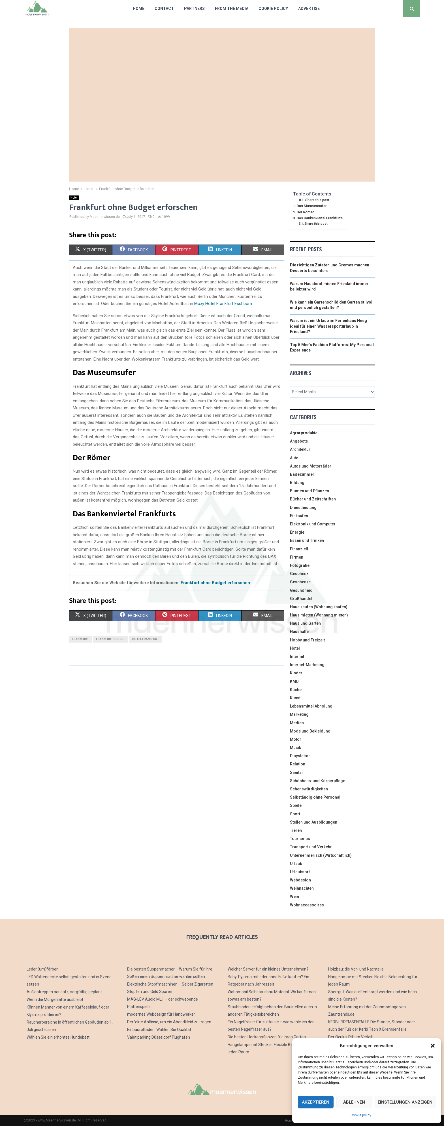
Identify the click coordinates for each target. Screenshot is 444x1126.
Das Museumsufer (311, 206)
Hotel (74, 197)
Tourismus (300, 838)
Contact (164, 8)
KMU (294, 681)
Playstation (300, 756)
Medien (297, 723)
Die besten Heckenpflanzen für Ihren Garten (267, 1037)
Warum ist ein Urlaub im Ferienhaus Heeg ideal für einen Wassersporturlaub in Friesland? (328, 326)
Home (138, 8)
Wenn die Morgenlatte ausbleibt (55, 999)
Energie (297, 532)
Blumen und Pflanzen (309, 491)
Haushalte (299, 631)
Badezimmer (302, 474)
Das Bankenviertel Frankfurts (320, 218)
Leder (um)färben (43, 969)
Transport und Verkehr (311, 847)
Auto (294, 458)
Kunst (295, 698)
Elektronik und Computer (313, 524)
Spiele (296, 805)
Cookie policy (361, 1115)
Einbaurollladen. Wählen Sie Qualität (159, 1029)
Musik (295, 747)
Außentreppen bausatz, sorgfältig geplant (64, 992)
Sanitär (296, 772)
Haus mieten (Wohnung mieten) (319, 615)
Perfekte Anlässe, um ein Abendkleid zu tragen (169, 1022)
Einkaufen (299, 515)
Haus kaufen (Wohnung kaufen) (318, 607)
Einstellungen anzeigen (405, 1102)
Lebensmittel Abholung (311, 706)
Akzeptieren (315, 1102)
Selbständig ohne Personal (315, 797)
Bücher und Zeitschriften (313, 499)
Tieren (296, 830)
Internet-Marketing (307, 664)
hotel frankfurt (145, 639)
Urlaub (296, 863)
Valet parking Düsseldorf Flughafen (158, 1037)
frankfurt (80, 639)
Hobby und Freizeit (307, 640)
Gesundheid (301, 590)
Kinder (296, 673)
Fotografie (299, 565)
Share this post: (317, 200)
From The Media (231, 8)
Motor (295, 739)
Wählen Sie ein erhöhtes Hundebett (58, 1037)
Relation (297, 764)
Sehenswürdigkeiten (309, 789)
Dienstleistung (303, 507)
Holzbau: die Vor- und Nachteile (356, 969)
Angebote (299, 441)
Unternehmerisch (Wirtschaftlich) (321, 855)
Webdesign (300, 880)
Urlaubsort (300, 872)
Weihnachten (302, 888)
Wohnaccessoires (307, 905)
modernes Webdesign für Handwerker (161, 1014)
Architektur (300, 449)
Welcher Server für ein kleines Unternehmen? (268, 969)
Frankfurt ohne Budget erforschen (215, 582)
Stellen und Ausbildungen (313, 822)
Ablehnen (354, 1102)
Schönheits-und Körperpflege (317, 780)
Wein (294, 896)
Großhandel (301, 598)
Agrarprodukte (303, 433)
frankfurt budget (110, 639)
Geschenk (299, 573)
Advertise (309, 8)
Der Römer (305, 212)
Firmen (296, 557)
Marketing (299, 714)
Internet (297, 656)
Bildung (297, 482)
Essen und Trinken (307, 540)
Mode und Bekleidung (310, 731)
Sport (295, 814)
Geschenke (300, 582)
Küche (296, 689)
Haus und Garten (305, 623)
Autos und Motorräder (310, 466)
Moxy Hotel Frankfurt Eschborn (223, 303)
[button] (433, 1046)
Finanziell (299, 549)
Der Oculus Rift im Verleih (350, 1037)
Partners (194, 8)
